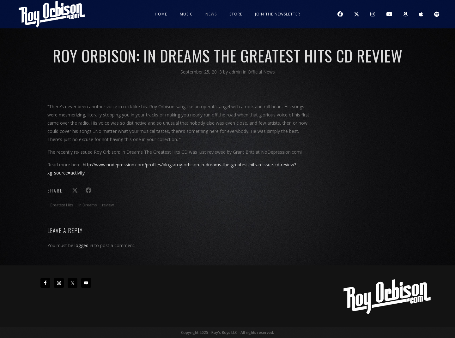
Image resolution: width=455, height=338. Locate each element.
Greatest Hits (61, 205)
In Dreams (87, 205)
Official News (261, 72)
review (108, 205)
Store (235, 14)
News (211, 14)
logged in (84, 245)
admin (236, 72)
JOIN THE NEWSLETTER (277, 14)
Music (186, 14)
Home (161, 14)
